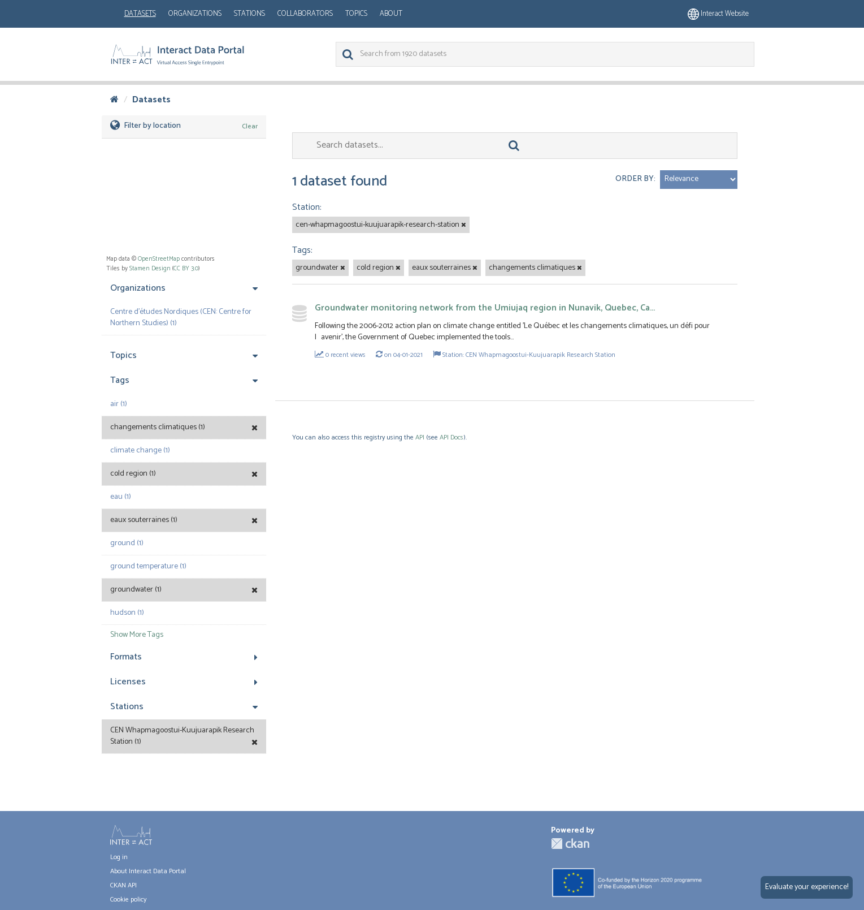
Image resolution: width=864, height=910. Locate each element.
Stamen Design (150, 269)
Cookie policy (128, 899)
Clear (250, 126)
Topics (356, 14)
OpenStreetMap (159, 259)
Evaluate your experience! (806, 887)
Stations (249, 14)
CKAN (570, 843)
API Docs (451, 437)
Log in (119, 857)
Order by (634, 179)
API (419, 437)
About (391, 14)
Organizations (195, 14)
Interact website (718, 14)
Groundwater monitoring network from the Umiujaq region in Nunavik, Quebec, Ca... (485, 308)
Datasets (140, 14)
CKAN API (123, 885)
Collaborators (305, 14)
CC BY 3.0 (185, 269)
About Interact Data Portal (148, 871)
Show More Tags (136, 634)
